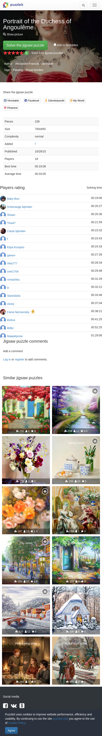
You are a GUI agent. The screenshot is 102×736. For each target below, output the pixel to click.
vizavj (10, 303)
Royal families (34, 70)
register (19, 359)
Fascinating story (26, 643)
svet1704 (13, 271)
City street (26, 543)
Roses (26, 493)
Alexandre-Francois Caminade (34, 63)
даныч (11, 255)
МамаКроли (14, 336)
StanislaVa (13, 295)
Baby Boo (13, 198)
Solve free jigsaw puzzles (47, 53)
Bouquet (26, 443)
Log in (7, 359)
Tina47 (11, 223)
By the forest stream (75, 392)
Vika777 (12, 263)
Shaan (11, 214)
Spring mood (76, 443)
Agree (11, 730)
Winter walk (26, 593)
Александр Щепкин (19, 206)
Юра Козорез (15, 247)
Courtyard (26, 392)
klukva (11, 320)
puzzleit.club (60, 718)
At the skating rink (76, 643)
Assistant (76, 493)
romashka (13, 279)
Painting (18, 70)
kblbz (10, 328)
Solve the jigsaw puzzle (25, 45)
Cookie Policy (16, 722)
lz (8, 287)
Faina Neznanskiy (18, 312)
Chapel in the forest (76, 593)
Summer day (76, 543)
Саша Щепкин (16, 231)
